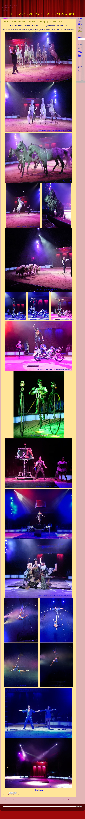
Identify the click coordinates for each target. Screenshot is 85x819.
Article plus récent (8, 800)
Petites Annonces (6, 10)
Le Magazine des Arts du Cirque (9, 5)
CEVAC (79, 57)
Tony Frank (80, 44)
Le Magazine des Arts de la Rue (9, 7)
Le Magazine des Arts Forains (9, 9)
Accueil (38, 800)
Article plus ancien (69, 800)
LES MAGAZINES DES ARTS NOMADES (42, 14)
